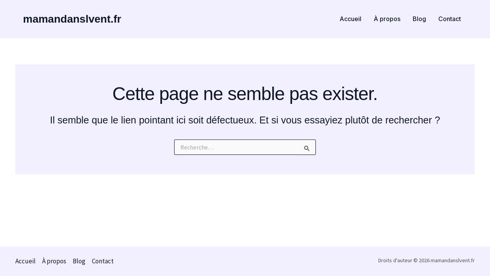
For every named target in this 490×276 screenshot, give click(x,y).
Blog (419, 19)
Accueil (350, 19)
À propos (387, 19)
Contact (449, 19)
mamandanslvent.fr (72, 19)
